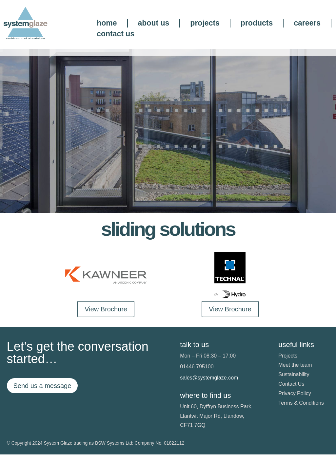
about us (153, 23)
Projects (287, 362)
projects (204, 23)
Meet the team (295, 372)
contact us (115, 34)
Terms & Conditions (301, 409)
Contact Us (291, 390)
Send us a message (42, 392)
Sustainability (293, 381)
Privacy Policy (294, 400)
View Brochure (106, 315)
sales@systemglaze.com (209, 384)
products (257, 23)
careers (307, 23)
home (107, 23)
